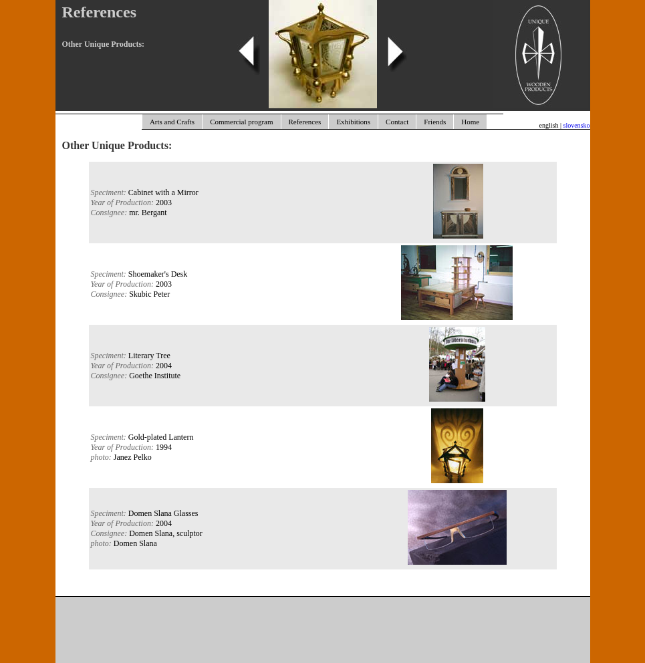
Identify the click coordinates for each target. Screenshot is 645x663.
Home (470, 122)
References (305, 122)
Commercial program (241, 122)
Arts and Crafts (172, 122)
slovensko (576, 125)
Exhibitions (353, 122)
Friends (435, 122)
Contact (397, 122)
